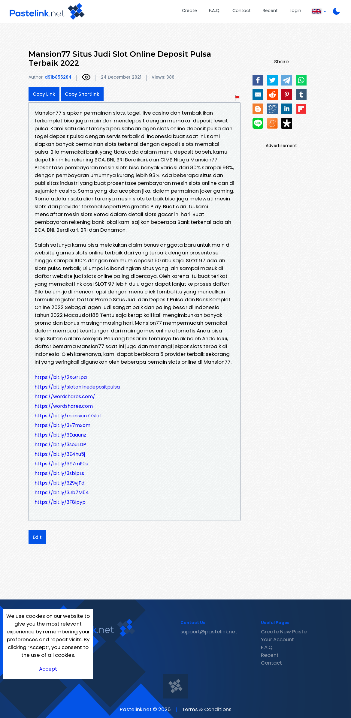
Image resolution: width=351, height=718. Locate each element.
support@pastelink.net (208, 631)
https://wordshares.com (64, 406)
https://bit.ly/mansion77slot (68, 415)
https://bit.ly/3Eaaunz (60, 434)
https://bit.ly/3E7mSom (62, 425)
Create (189, 11)
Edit (37, 537)
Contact (241, 11)
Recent (270, 11)
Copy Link (44, 94)
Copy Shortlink (82, 94)
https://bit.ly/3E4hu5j (60, 454)
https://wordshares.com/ (65, 396)
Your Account (277, 639)
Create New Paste (284, 631)
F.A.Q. (214, 11)
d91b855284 (58, 77)
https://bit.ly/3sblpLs (59, 473)
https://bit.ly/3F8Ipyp (60, 502)
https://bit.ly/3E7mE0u (61, 463)
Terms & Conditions (206, 709)
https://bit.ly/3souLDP (60, 444)
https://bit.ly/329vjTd (59, 482)
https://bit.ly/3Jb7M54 (62, 492)
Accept (48, 668)
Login (295, 11)
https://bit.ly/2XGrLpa (61, 377)
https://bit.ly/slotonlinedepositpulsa (77, 386)
